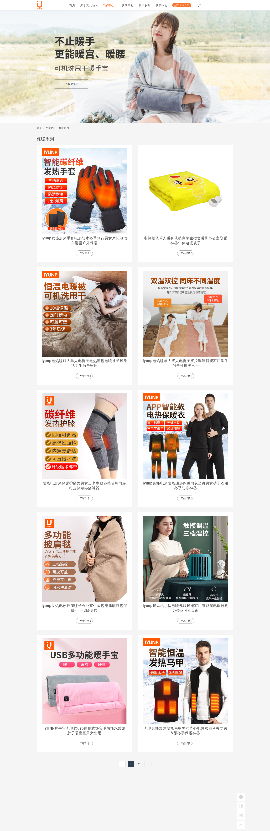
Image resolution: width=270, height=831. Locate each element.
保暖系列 (64, 127)
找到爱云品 (212, 5)
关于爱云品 (117, 5)
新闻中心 (156, 5)
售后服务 (173, 5)
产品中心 (138, 5)
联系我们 (190, 5)
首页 (100, 5)
